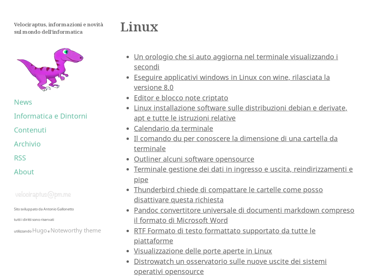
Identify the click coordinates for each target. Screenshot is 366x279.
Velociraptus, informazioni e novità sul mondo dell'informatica (58, 28)
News (23, 102)
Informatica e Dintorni (50, 116)
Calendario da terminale (173, 128)
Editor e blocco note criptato (181, 97)
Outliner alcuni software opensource (194, 159)
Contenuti (30, 129)
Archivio (27, 143)
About (24, 171)
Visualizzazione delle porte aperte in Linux (203, 250)
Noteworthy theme (75, 230)
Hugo (39, 230)
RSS (20, 157)
